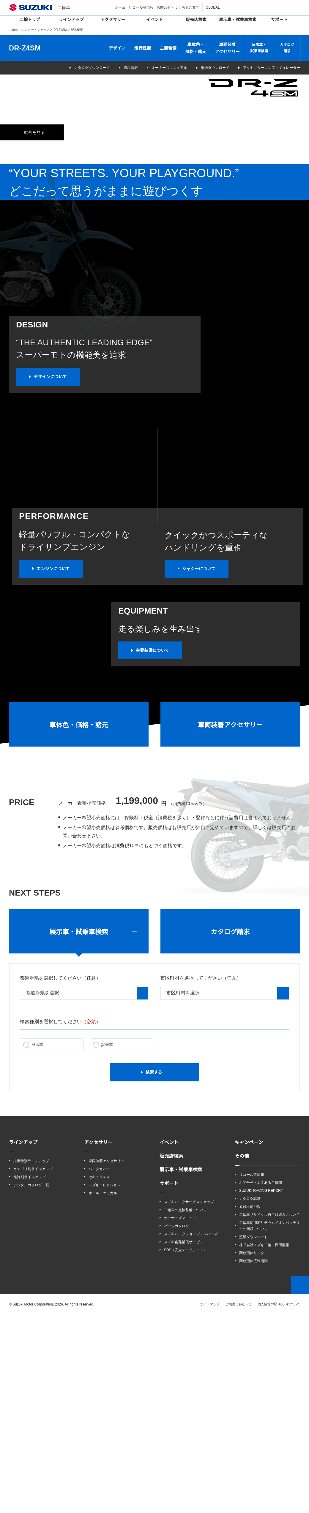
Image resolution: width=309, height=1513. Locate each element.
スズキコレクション (105, 1382)
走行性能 (142, 48)
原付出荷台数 (250, 1404)
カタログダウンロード (72, 67)
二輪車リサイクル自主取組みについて (269, 1412)
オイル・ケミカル (103, 1390)
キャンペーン (249, 1339)
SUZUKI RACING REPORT (259, 1387)
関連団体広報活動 (253, 1458)
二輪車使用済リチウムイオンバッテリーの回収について (269, 1423)
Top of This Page (300, 1483)
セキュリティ (99, 1374)
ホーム (121, 7)
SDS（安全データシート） (185, 1447)
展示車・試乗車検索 (237, 20)
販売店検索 (196, 20)
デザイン (117, 48)
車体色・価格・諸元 (195, 48)
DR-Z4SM (59, 30)
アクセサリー (113, 20)
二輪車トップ (18, 30)
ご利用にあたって (239, 1502)
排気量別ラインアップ (31, 1358)
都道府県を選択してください (60, 1175)
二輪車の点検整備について (185, 1407)
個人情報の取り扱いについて (279, 1502)
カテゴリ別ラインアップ (33, 1366)
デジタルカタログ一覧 (31, 1382)
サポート (279, 20)
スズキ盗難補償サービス (183, 1439)
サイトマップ (210, 1502)
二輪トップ (29, 20)
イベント (154, 20)
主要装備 (168, 48)
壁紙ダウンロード (207, 67)
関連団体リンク (251, 1450)
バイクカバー (99, 1366)
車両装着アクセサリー (227, 48)
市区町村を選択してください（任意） (200, 1175)
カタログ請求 (287, 48)
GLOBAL (213, 7)
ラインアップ (71, 20)
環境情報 (119, 67)
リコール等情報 (142, 7)
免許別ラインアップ (29, 1374)
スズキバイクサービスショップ (189, 1399)
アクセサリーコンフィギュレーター (267, 67)
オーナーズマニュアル (161, 67)
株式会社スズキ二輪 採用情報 (264, 1442)
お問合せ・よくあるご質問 (178, 7)
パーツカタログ (176, 1423)
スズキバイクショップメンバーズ (190, 1431)
